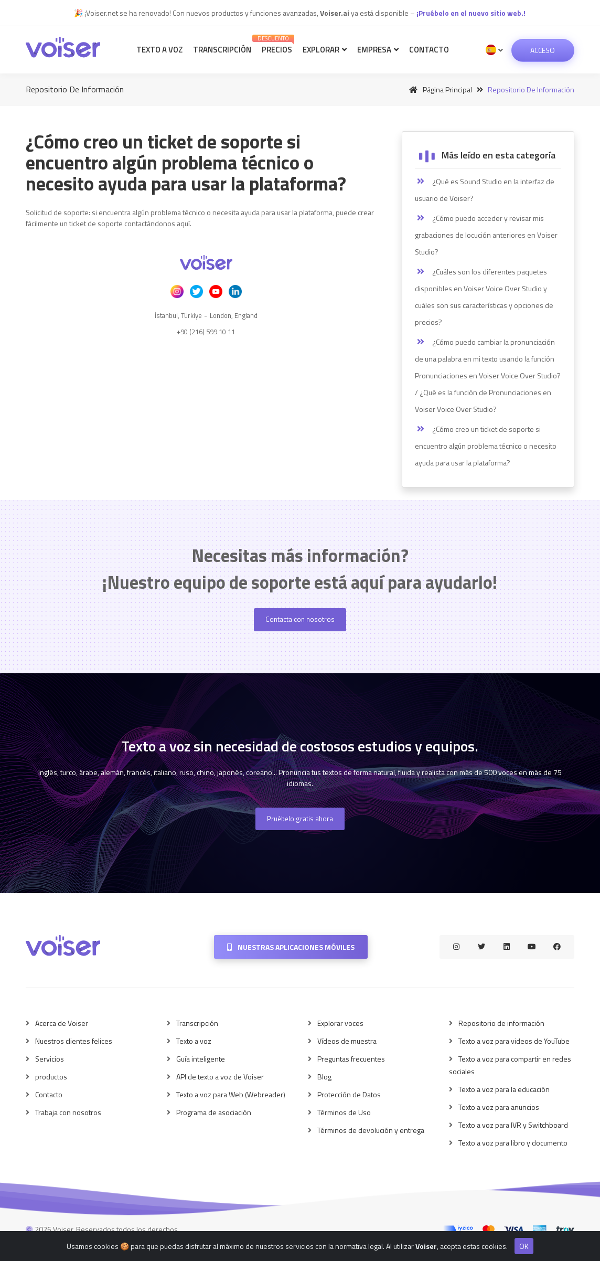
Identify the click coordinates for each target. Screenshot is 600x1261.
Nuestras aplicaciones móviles (291, 946)
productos (51, 1076)
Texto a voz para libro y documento (512, 1142)
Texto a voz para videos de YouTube (514, 1040)
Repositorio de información (501, 1023)
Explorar (325, 50)
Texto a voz (159, 50)
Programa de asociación (213, 1112)
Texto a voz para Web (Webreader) (230, 1094)
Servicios (49, 1058)
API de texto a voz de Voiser (220, 1076)
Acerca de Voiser (61, 1023)
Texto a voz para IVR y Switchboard (513, 1124)
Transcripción (222, 50)
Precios (275, 45)
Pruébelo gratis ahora (300, 818)
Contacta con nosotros (300, 619)
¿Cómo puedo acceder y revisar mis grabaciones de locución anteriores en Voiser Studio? (486, 235)
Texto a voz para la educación (504, 1089)
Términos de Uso (344, 1112)
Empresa (378, 50)
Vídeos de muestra (347, 1040)
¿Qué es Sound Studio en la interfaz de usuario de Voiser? (484, 190)
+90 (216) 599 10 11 (206, 331)
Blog (324, 1076)
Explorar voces (340, 1023)
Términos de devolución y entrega (370, 1130)
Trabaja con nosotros (68, 1112)
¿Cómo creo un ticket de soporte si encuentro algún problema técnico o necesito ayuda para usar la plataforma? (485, 445)
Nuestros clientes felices (73, 1040)
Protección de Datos (349, 1094)
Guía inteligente (200, 1058)
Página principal (438, 89)
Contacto (429, 50)
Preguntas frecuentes (351, 1058)
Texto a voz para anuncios (498, 1106)
